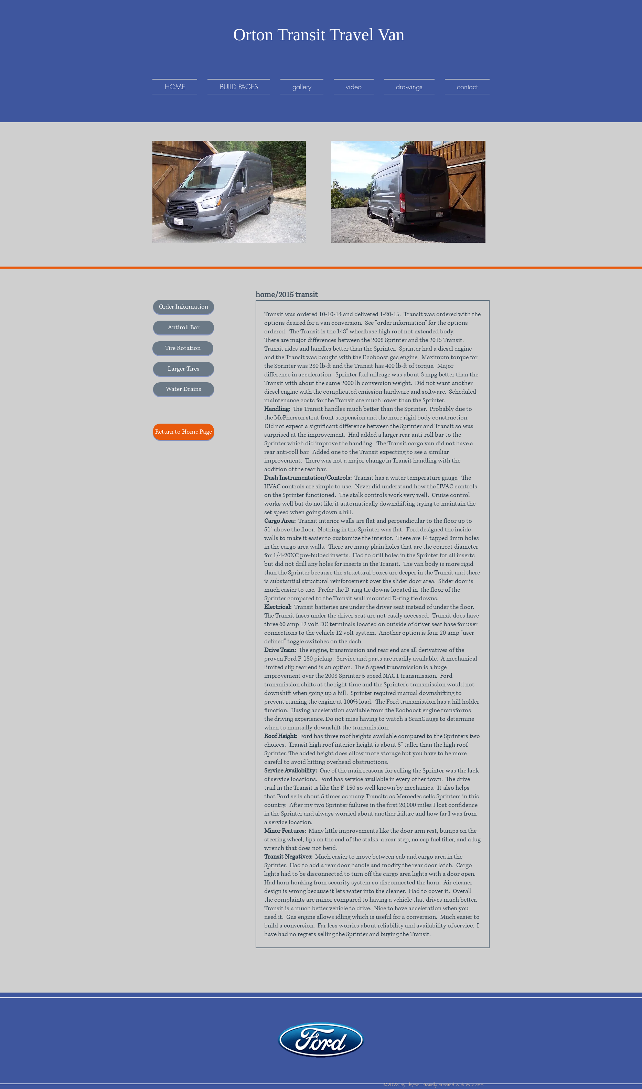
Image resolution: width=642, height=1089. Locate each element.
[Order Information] (183, 307)
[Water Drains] (183, 389)
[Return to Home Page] (183, 432)
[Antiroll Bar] (183, 327)
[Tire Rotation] (182, 348)
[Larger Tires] (183, 369)
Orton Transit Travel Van (321, 34)
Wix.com (475, 1084)
